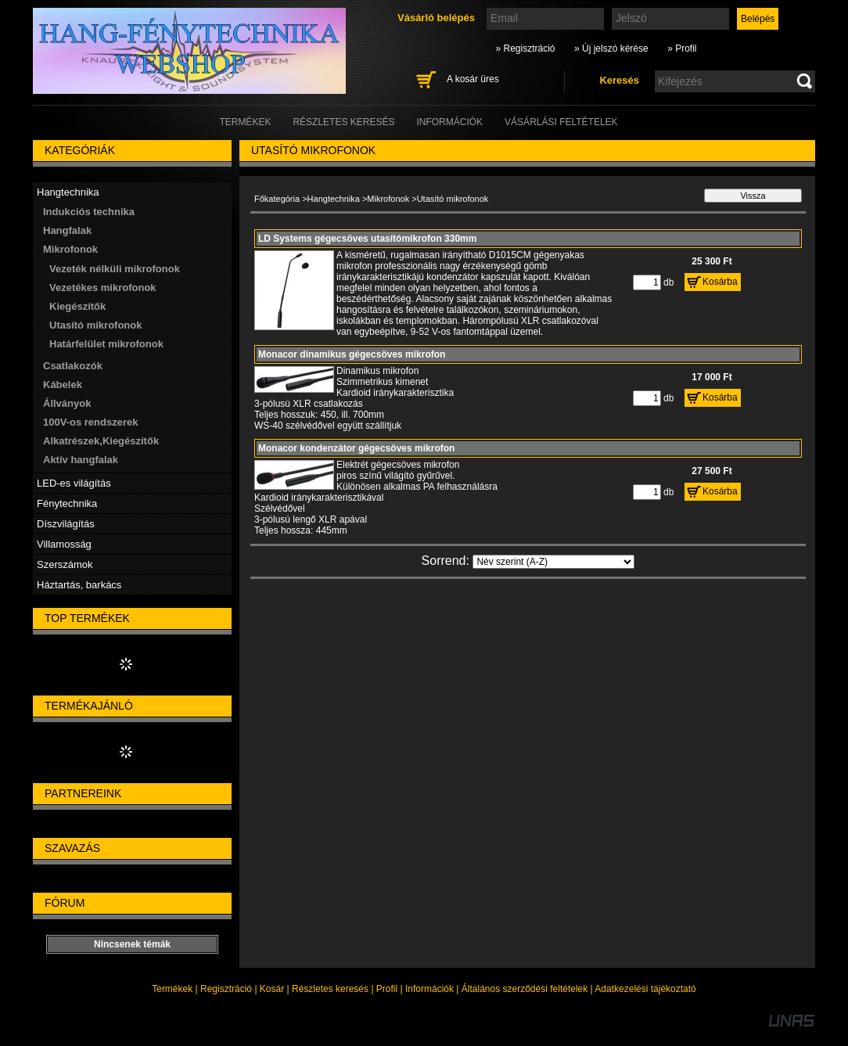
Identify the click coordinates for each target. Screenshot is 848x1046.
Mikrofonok (388, 198)
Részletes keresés (330, 988)
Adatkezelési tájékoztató (645, 988)
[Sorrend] (553, 562)
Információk (429, 988)
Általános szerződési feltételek (524, 988)
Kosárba (720, 281)
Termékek (172, 988)
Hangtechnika (333, 198)
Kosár (272, 988)
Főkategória (277, 198)
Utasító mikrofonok (95, 325)
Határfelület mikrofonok (106, 344)
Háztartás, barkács (79, 585)
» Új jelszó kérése (611, 48)
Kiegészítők (77, 306)
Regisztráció (226, 988)
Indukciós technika (89, 211)
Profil (386, 988)
